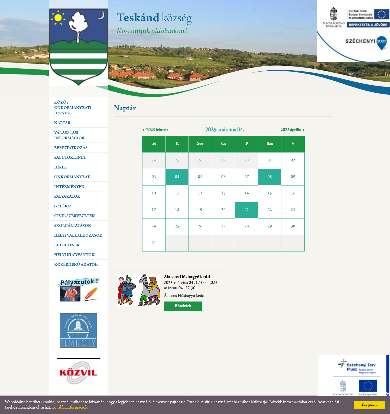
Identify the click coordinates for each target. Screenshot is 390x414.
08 (270, 177)
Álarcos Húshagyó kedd (191, 283)
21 (247, 210)
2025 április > (293, 130)
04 (177, 177)
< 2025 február (155, 130)
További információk (69, 407)
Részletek (183, 306)
